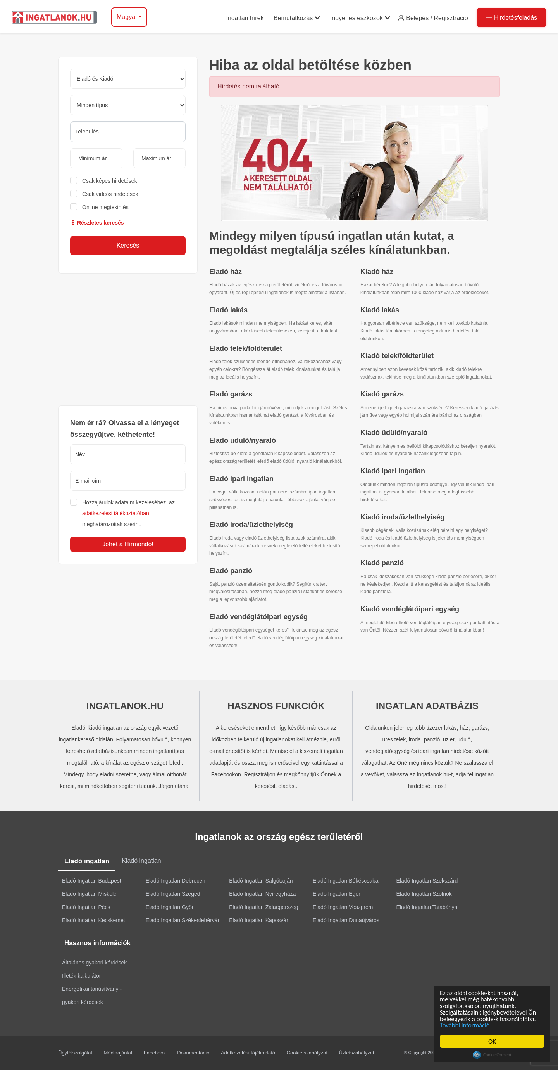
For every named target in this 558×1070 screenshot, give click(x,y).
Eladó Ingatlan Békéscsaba (346, 881)
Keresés (128, 245)
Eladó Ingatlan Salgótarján (261, 881)
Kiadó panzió (382, 563)
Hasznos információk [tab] (97, 943)
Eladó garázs (230, 394)
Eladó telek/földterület (245, 348)
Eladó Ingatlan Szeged (173, 894)
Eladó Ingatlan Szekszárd (427, 881)
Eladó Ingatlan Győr (170, 907)
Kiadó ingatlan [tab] (141, 860)
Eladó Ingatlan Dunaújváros (346, 920)
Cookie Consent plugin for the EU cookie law (493, 1055)
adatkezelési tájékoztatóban (115, 513)
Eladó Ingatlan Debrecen (175, 881)
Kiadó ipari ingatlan (392, 471)
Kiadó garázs (382, 394)
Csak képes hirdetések (109, 181)
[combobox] (128, 131)
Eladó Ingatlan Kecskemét (93, 920)
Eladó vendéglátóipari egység (258, 617)
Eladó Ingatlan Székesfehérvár (183, 920)
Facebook (155, 1053)
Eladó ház (225, 271)
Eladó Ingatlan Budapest (91, 881)
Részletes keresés (97, 223)
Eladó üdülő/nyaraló (242, 440)
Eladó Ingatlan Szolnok (424, 894)
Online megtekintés (105, 207)
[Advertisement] (128, 339)
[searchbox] (128, 132)
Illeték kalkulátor (81, 976)
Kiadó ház (376, 271)
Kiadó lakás (379, 310)
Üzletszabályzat (356, 1053)
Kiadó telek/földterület (397, 356)
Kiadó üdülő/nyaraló (393, 432)
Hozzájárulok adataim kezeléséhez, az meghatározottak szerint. (128, 513)
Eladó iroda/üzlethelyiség (251, 524)
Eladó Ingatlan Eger (336, 894)
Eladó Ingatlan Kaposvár (258, 920)
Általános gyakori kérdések (94, 962)
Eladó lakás (228, 310)
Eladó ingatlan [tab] (86, 861)
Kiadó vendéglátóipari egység (409, 609)
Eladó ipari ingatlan (241, 479)
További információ (466, 1025)
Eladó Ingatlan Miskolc (89, 894)
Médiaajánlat (118, 1053)
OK (493, 1041)
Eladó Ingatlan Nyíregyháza (262, 894)
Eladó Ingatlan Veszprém (343, 907)
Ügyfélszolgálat (75, 1053)
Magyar (127, 17)
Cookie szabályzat (307, 1053)
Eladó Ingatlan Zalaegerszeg (263, 907)
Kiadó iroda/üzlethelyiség (402, 517)
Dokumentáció (193, 1053)
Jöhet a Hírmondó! (127, 544)
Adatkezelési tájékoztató (248, 1053)
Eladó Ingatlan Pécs (86, 907)
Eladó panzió (230, 571)
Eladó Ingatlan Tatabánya (427, 907)
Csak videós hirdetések (110, 194)
